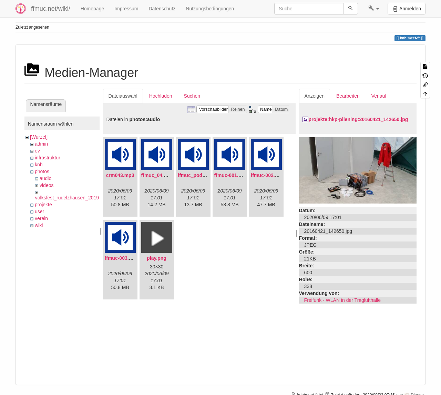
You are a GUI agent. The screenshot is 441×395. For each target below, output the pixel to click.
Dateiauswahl (123, 96)
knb (39, 164)
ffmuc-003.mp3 (122, 258)
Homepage (92, 8)
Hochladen (160, 96)
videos (46, 185)
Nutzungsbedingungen (210, 8)
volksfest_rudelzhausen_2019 (67, 197)
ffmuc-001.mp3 (231, 175)
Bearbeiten (348, 96)
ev (37, 151)
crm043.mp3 (120, 175)
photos (42, 171)
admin (41, 144)
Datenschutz (161, 8)
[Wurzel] (39, 137)
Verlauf (379, 96)
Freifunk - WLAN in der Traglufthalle (342, 300)
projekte (43, 204)
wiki (39, 225)
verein (41, 218)
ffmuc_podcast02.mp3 (203, 175)
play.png (156, 258)
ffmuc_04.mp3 (157, 175)
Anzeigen (315, 96)
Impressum (126, 8)
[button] (373, 8)
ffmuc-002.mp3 (268, 175)
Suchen (192, 96)
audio (45, 178)
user (39, 211)
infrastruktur (47, 157)
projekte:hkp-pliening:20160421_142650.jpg (358, 119)
